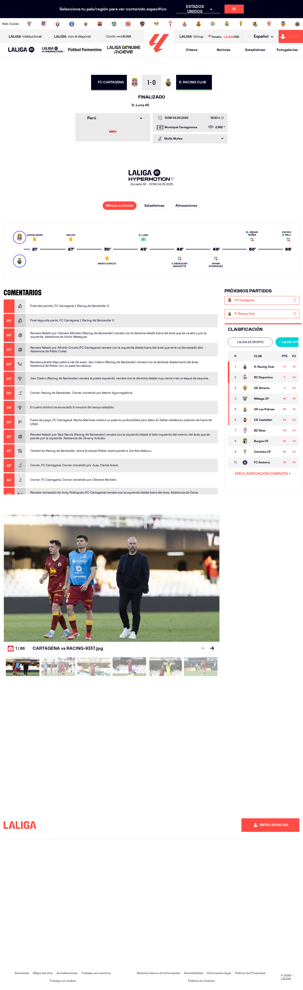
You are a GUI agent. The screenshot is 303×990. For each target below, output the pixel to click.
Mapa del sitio (43, 973)
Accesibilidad (193, 973)
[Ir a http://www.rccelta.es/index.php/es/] (170, 24)
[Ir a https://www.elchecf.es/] (85, 24)
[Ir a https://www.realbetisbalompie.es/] (212, 24)
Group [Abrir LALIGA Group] (191, 37)
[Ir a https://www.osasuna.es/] (57, 24)
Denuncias (22, 973)
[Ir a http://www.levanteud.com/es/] (142, 24)
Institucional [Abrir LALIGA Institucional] (25, 37)
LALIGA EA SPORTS (250, 342)
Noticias (223, 50)
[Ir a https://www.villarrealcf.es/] (297, 24)
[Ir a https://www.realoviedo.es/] (241, 24)
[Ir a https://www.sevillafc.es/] (269, 24)
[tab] (250, 342)
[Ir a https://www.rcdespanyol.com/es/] (184, 24)
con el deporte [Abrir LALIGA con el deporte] (72, 37)
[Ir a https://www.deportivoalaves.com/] (71, 24)
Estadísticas (255, 50)
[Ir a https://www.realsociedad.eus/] (255, 24)
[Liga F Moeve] (84, 50)
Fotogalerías (287, 50)
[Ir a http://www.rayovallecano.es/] (156, 24)
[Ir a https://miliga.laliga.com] (291, 36)
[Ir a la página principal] (159, 54)
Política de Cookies (201, 980)
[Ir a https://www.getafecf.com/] (114, 24)
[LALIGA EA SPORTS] (21, 50)
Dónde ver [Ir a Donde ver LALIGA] (118, 36)
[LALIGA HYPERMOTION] (53, 50)
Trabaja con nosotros (96, 973)
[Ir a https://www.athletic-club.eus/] (29, 24)
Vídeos (191, 50)
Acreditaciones (67, 973)
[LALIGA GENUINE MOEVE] (123, 50)
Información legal (219, 973)
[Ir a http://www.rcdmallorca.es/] (198, 24)
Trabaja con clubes (63, 980)
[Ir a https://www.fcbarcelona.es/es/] (99, 24)
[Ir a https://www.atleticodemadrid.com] (43, 24)
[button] (21, 50)
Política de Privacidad (250, 973)
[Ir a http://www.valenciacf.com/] (283, 24)
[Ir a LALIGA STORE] (223, 36)
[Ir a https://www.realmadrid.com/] (227, 24)
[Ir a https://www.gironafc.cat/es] (128, 24)
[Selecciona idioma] (261, 36)
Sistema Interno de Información (158, 973)
